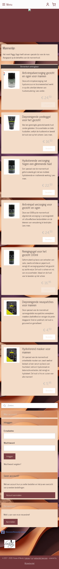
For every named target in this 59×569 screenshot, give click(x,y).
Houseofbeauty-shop (13, 532)
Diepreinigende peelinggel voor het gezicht (36, 118)
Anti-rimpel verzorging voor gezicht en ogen (37, 206)
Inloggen (9, 456)
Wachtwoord (9, 442)
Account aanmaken (14, 495)
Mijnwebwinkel (29, 563)
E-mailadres (9, 430)
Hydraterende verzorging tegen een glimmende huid (37, 162)
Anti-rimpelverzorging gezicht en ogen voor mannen (38, 74)
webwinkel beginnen (41, 558)
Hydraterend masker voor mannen (36, 351)
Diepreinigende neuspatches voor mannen (37, 304)
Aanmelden (10, 521)
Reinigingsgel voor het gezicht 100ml (34, 253)
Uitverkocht (48, 104)
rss (32, 558)
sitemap (27, 558)
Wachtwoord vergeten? (12, 464)
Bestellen (49, 148)
